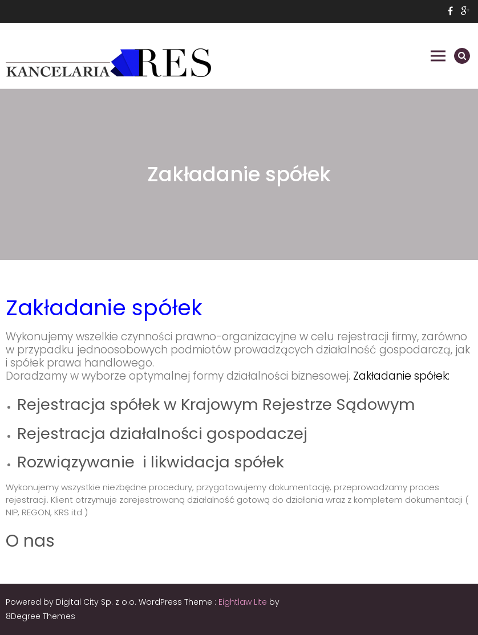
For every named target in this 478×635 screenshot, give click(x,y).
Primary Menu (438, 55)
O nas (30, 541)
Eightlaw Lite (243, 602)
